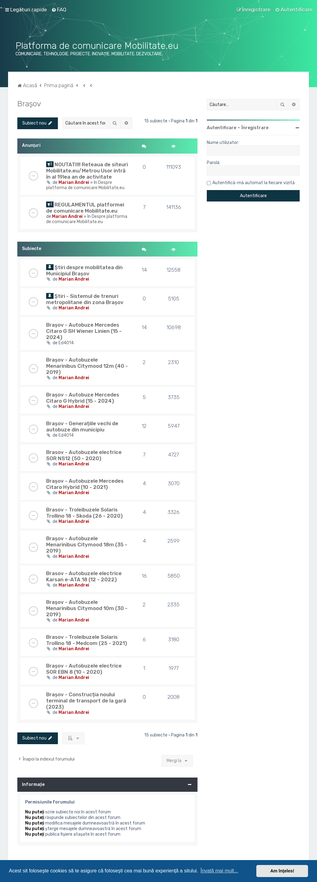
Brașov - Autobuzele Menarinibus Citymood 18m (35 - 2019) (86, 544)
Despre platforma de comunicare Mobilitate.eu (85, 185)
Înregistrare (254, 127)
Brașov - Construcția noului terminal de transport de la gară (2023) (86, 700)
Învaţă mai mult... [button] (219, 870)
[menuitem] (58, 9)
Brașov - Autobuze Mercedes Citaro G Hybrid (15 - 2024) (82, 398)
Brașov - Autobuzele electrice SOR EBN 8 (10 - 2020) (84, 669)
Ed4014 (66, 343)
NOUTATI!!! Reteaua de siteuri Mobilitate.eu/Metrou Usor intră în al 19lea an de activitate (87, 170)
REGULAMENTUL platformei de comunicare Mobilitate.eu (85, 207)
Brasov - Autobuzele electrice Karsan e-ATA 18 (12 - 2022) (84, 576)
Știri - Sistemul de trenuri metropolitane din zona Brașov (85, 299)
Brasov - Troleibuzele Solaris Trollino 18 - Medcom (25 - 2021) (86, 640)
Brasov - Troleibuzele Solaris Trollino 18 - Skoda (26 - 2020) (84, 513)
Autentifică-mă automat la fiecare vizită (253, 182)
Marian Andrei (74, 182)
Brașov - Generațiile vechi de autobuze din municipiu (82, 426)
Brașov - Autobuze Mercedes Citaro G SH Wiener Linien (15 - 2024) (84, 331)
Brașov (29, 103)
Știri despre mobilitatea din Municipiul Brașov (84, 270)
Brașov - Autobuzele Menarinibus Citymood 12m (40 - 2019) (87, 366)
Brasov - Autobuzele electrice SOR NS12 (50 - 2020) (84, 455)
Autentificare (221, 127)
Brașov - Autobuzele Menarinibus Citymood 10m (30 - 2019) (87, 608)
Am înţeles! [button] (282, 870)
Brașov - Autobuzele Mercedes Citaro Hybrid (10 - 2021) (85, 484)
